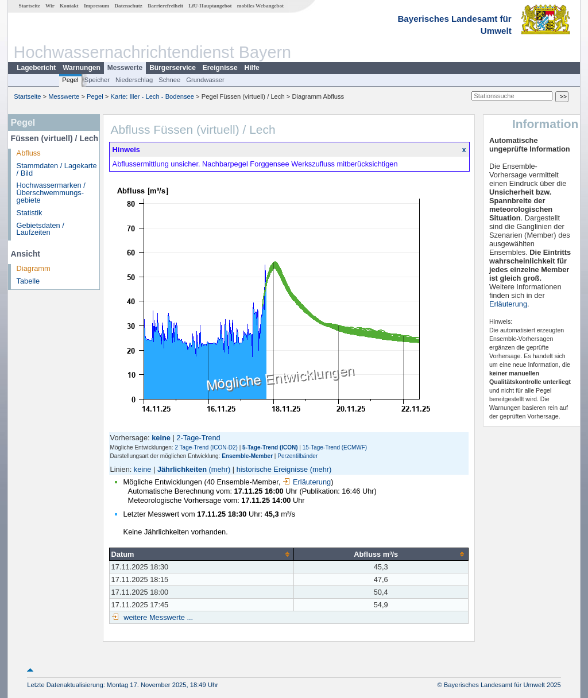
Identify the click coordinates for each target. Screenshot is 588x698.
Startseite (29, 6)
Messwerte (124, 68)
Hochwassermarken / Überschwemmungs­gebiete (51, 192)
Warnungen (81, 68)
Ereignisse (220, 68)
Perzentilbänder (297, 456)
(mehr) (220, 469)
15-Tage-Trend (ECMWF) (335, 447)
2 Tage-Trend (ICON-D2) (206, 447)
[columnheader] (201, 554)
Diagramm (34, 268)
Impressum (96, 6)
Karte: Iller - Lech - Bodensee (153, 96)
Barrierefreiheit (165, 6)
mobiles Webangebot (260, 6)
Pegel (70, 79)
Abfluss (29, 153)
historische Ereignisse (272, 469)
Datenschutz (128, 6)
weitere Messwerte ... (157, 617)
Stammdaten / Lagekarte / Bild (57, 169)
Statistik (29, 212)
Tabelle (28, 281)
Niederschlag (134, 79)
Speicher (97, 79)
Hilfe (252, 68)
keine (143, 469)
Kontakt (69, 6)
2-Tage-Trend (198, 437)
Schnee (169, 79)
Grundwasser (205, 79)
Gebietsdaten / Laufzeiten (40, 229)
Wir (50, 6)
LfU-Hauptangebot (209, 6)
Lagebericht (36, 68)
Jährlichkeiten (182, 469)
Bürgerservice (172, 68)
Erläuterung (307, 482)
